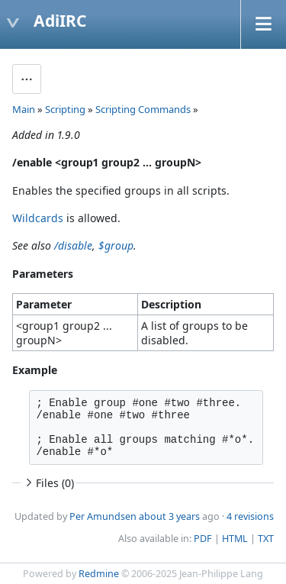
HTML (235, 538)
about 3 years (169, 516)
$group (115, 245)
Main (23, 109)
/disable (73, 245)
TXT (266, 538)
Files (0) (48, 483)
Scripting (65, 109)
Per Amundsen (103, 516)
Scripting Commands (143, 109)
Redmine (99, 573)
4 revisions (250, 516)
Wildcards (37, 218)
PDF (203, 538)
